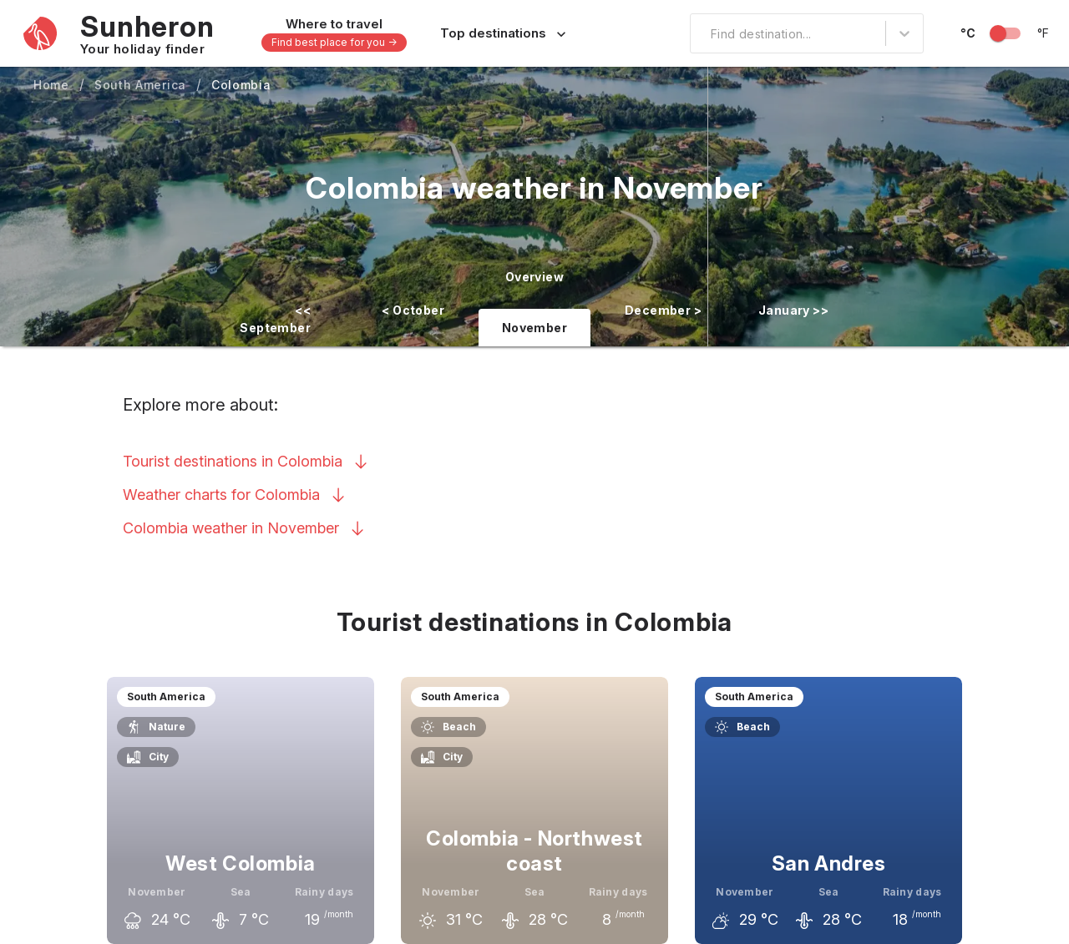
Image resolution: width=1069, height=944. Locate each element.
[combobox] (700, 33)
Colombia (241, 85)
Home (51, 85)
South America (140, 85)
